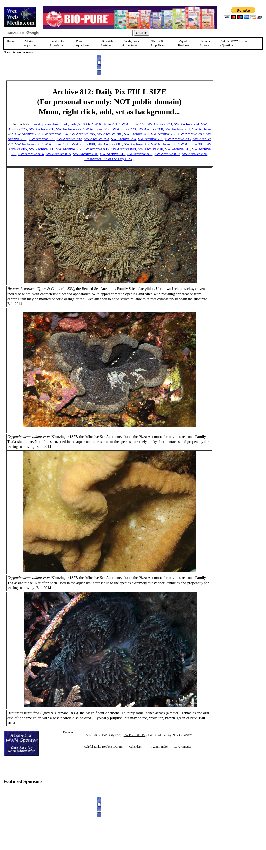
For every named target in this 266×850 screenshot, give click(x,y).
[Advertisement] (239, 117)
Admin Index (160, 746)
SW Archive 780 (150, 129)
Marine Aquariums (31, 43)
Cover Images (182, 746)
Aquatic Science (205, 43)
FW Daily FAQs (112, 735)
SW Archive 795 (150, 139)
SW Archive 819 (167, 154)
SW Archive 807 (68, 149)
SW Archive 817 (112, 154)
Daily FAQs (92, 735)
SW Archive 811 (177, 149)
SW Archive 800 (82, 144)
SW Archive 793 (96, 139)
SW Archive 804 (191, 144)
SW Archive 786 (109, 134)
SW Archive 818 (139, 154)
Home (10, 41)
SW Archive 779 (123, 129)
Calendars (135, 746)
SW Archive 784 (55, 134)
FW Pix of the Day (159, 735)
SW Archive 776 (41, 129)
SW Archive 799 (55, 144)
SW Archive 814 (31, 154)
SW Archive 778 (95, 129)
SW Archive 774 (186, 124)
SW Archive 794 (123, 139)
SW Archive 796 (178, 139)
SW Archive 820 (194, 154)
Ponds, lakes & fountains (130, 43)
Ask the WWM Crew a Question (233, 43)
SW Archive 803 (163, 144)
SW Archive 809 (123, 149)
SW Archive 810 (150, 149)
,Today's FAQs (79, 124)
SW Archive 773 (159, 124)
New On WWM (182, 735)
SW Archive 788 (163, 134)
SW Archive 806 (41, 149)
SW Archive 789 (191, 134)
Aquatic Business (183, 43)
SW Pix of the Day (135, 735)
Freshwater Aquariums (57, 43)
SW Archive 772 (132, 124)
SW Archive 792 (69, 139)
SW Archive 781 (177, 129)
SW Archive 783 (27, 134)
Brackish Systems (107, 43)
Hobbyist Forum (112, 746)
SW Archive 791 (42, 139)
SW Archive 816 (85, 154)
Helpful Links (92, 746)
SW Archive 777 (68, 129)
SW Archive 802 (136, 144)
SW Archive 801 (109, 144)
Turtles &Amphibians (158, 43)
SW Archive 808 (96, 149)
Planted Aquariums (82, 43)
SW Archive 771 (104, 124)
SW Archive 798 (27, 144)
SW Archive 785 (82, 134)
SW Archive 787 (136, 134)
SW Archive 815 (58, 154)
